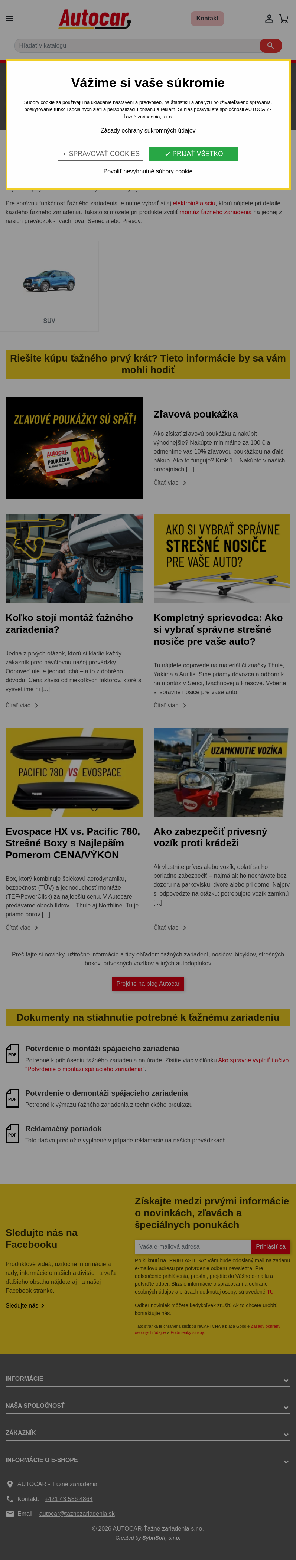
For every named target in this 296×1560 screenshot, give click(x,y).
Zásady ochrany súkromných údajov (147, 130)
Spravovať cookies (100, 153)
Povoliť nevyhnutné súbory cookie (148, 171)
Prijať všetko (194, 153)
